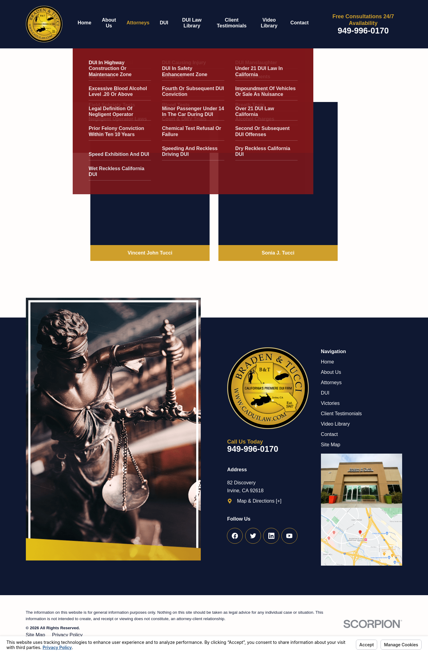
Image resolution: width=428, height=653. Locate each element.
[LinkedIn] (271, 536)
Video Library (335, 424)
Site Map (330, 444)
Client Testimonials (341, 413)
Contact (329, 434)
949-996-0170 (363, 31)
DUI (325, 392)
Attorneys (331, 382)
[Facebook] (235, 536)
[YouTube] (289, 536)
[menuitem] (87, 24)
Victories (330, 403)
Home (327, 361)
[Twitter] (253, 536)
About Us (331, 372)
